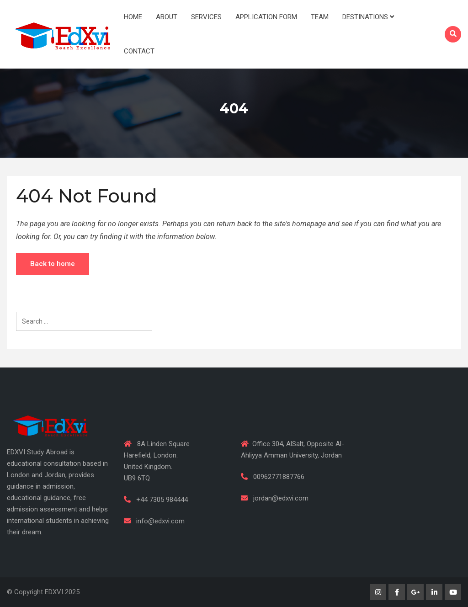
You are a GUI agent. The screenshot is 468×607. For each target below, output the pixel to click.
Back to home (52, 264)
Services (206, 17)
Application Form (266, 17)
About (166, 17)
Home (133, 17)
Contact (139, 51)
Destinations (368, 17)
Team (320, 17)
